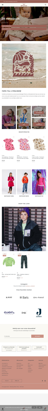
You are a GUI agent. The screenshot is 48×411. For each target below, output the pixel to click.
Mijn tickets (19, 366)
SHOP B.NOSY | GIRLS (9, 196)
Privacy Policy (4, 371)
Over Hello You (5, 363)
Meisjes (29, 366)
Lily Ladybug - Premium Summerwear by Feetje (8, 157)
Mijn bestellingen (20, 365)
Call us (6, 380)
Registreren (19, 363)
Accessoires (30, 370)
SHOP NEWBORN (39, 112)
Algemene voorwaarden (6, 368)
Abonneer (37, 336)
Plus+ (18, 386)
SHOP (9, 124)
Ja (34, 407)
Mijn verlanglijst (20, 368)
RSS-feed (22, 386)
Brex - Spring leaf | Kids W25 (9, 274)
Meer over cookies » (24, 409)
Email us (17, 380)
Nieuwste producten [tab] (24, 132)
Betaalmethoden (5, 373)
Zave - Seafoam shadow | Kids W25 (23, 275)
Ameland (29, 371)
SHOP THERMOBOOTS (39, 124)
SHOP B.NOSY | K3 (39, 196)
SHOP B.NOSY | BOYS (24, 196)
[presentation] (3, 146)
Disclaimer (4, 370)
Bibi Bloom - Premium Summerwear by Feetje (22, 157)
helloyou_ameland (30, 286)
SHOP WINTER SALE (6, 29)
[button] (3, 5)
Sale (29, 363)
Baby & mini (30, 365)
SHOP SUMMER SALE (6, 26)
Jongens (29, 368)
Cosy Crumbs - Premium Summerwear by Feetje (38, 157)
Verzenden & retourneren (7, 366)
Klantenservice (5, 375)
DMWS (15, 386)
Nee (40, 407)
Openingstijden (5, 365)
